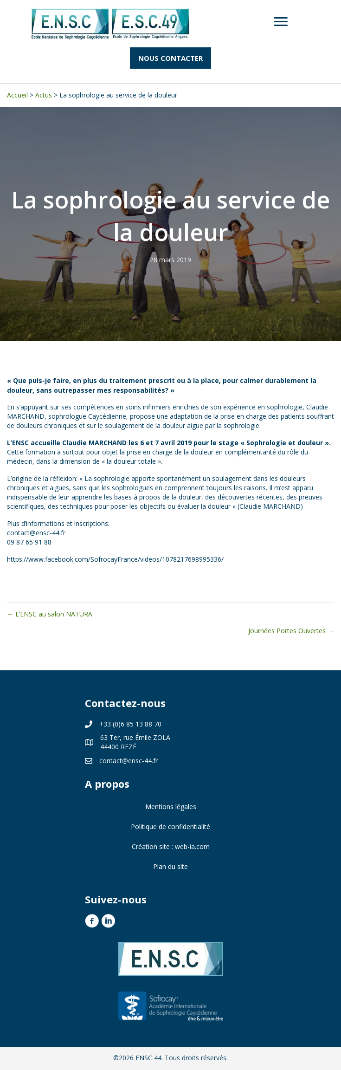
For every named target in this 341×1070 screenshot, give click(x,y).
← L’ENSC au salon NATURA (49, 614)
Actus (43, 95)
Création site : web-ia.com (171, 846)
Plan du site (170, 866)
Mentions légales (170, 806)
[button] (170, 58)
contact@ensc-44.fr (128, 760)
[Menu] (280, 22)
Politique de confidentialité (170, 826)
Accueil (17, 95)
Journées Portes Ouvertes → (291, 630)
